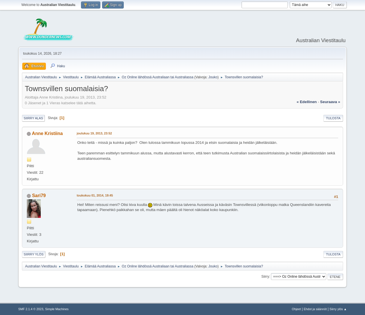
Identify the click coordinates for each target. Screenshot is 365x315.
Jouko (213, 77)
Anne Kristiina (47, 133)
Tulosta (333, 118)
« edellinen (307, 102)
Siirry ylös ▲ (338, 309)
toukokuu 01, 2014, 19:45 (95, 195)
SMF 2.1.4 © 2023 (30, 309)
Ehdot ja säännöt (315, 309)
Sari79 (39, 195)
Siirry (265, 277)
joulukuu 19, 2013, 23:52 (94, 133)
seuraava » (330, 102)
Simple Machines (56, 309)
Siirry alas (33, 118)
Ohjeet (296, 309)
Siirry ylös (34, 254)
